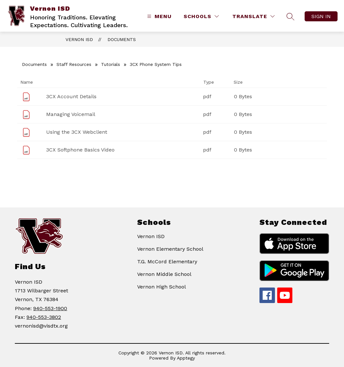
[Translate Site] (253, 16)
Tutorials (110, 64)
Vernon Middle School (164, 274)
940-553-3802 (43, 317)
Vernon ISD (79, 39)
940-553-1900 (50, 308)
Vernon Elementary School (170, 249)
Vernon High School (161, 287)
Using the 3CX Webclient (76, 132)
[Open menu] (159, 16)
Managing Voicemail (70, 114)
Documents (121, 39)
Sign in (321, 16)
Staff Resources (73, 64)
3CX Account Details (71, 96)
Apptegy (186, 358)
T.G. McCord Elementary (167, 261)
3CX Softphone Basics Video (80, 150)
